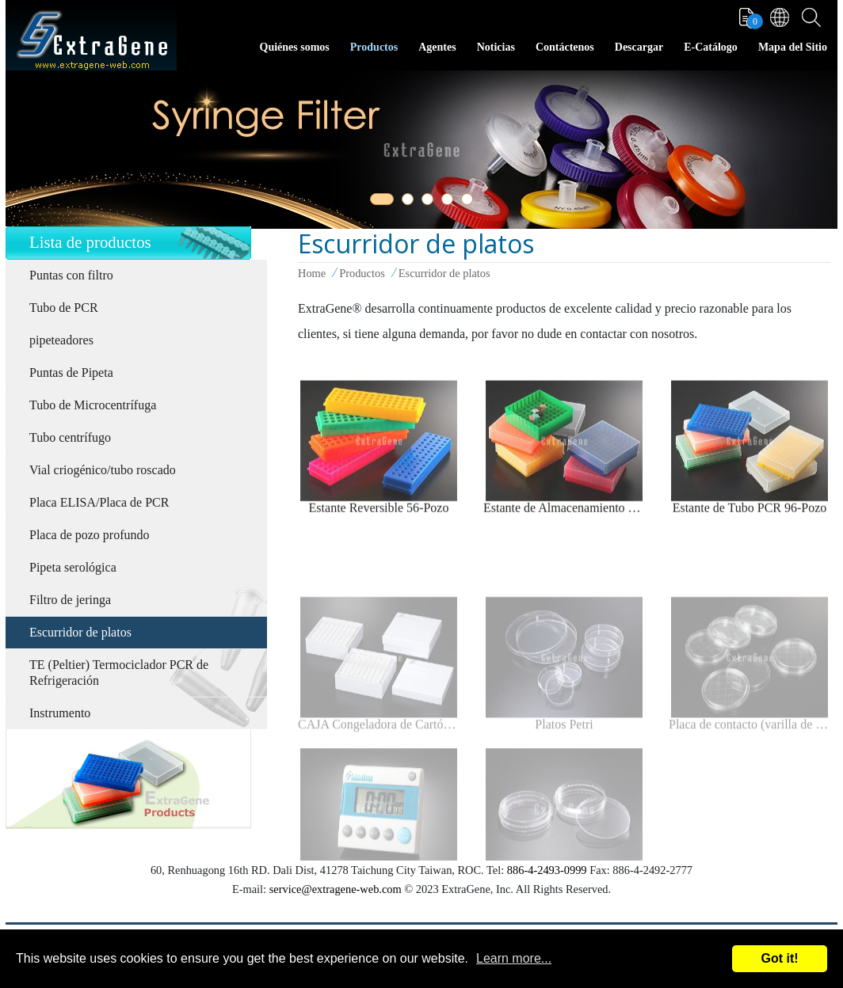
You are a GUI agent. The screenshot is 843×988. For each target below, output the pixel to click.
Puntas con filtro (71, 275)
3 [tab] (430, 202)
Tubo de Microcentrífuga (92, 405)
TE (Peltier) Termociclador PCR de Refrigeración (118, 672)
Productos (374, 47)
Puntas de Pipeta (71, 372)
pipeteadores (61, 340)
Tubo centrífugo (70, 437)
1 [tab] (379, 202)
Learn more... (513, 958)
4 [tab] (450, 202)
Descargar (639, 47)
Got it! (779, 958)
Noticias (496, 47)
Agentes (437, 47)
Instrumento (59, 713)
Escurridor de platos (80, 632)
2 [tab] (410, 202)
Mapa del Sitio (792, 47)
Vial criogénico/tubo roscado (102, 470)
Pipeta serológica (72, 567)
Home (312, 273)
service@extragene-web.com (335, 889)
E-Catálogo (711, 47)
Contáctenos (565, 47)
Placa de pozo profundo (89, 535)
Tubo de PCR (63, 307)
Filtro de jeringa (70, 599)
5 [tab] (470, 202)
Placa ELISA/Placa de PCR (99, 502)
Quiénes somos (295, 47)
